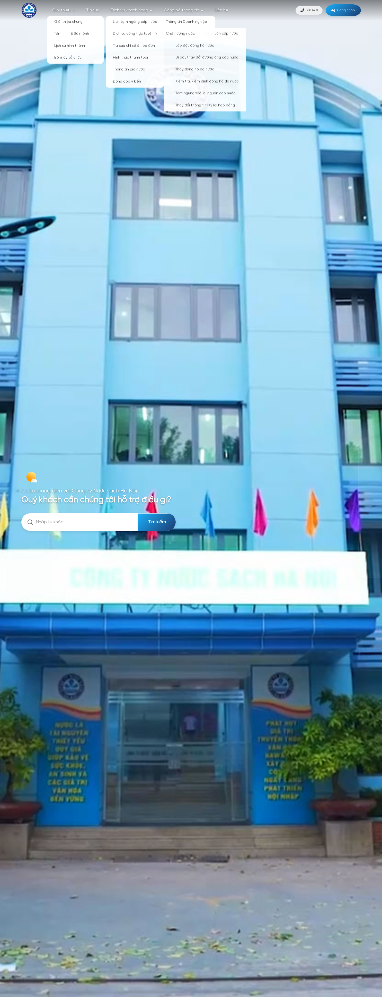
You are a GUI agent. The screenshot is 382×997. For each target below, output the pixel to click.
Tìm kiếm (156, 522)
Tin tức (92, 10)
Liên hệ (221, 10)
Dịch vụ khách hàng (131, 10)
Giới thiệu (63, 10)
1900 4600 (303, 10)
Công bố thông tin (183, 10)
